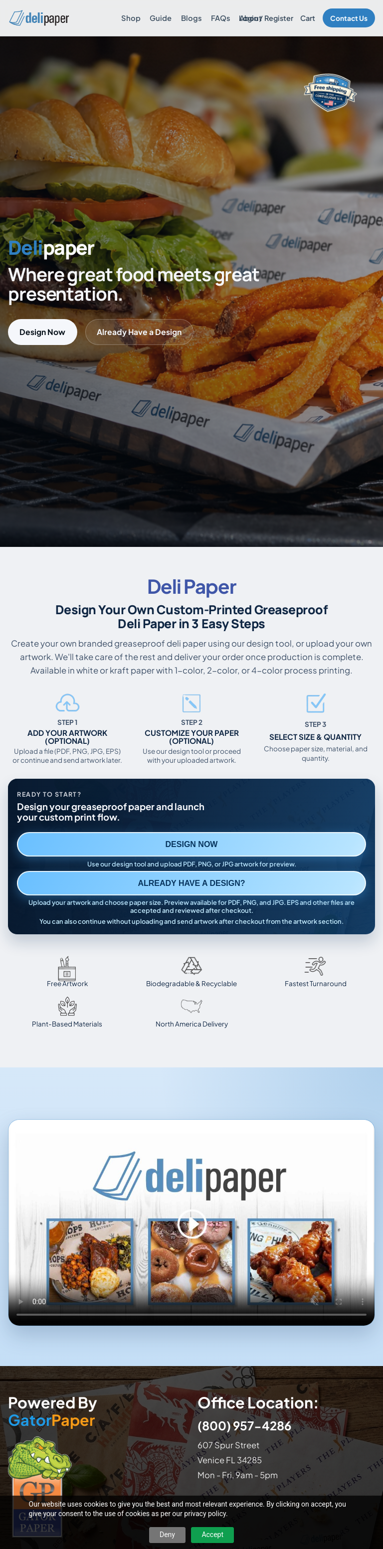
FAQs (220, 17)
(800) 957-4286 (244, 1425)
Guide (161, 17)
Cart (307, 17)
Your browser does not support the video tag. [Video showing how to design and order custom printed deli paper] (191, 1223)
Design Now (42, 332)
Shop (131, 17)
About (250, 17)
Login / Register (266, 17)
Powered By (52, 1411)
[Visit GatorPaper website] (97, 1486)
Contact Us (349, 18)
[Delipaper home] (38, 18)
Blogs (191, 17)
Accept (212, 1535)
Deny (167, 1535)
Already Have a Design (139, 332)
